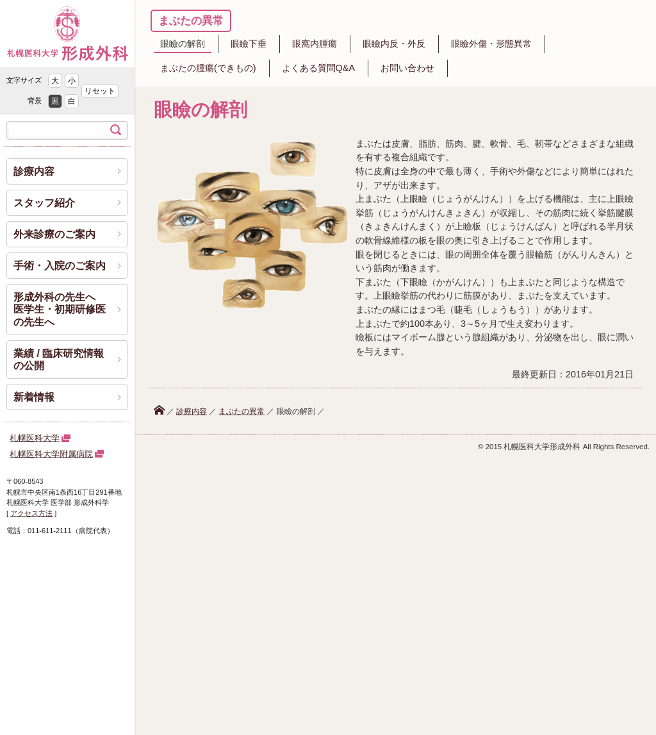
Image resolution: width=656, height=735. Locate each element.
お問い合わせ (407, 68)
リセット (100, 91)
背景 (35, 100)
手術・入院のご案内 (59, 265)
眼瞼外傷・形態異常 (491, 43)
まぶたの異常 (191, 21)
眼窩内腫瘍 (314, 43)
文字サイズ (24, 80)
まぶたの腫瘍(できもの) (208, 68)
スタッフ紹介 (44, 202)
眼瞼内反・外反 (394, 43)
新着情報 (33, 397)
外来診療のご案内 (54, 234)
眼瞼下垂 (248, 43)
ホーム (159, 409)
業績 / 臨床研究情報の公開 (58, 359)
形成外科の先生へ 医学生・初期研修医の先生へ (59, 309)
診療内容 (191, 411)
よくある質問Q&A (318, 68)
